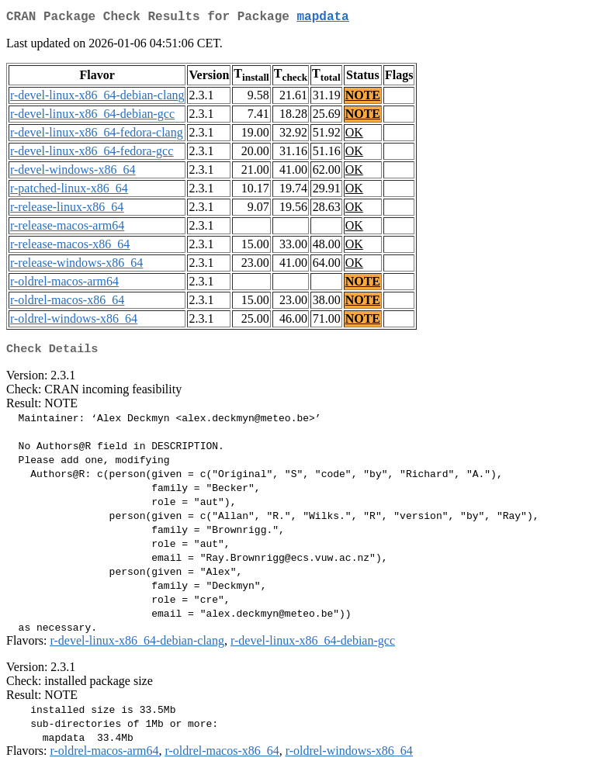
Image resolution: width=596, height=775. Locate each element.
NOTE (362, 98)
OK (354, 135)
